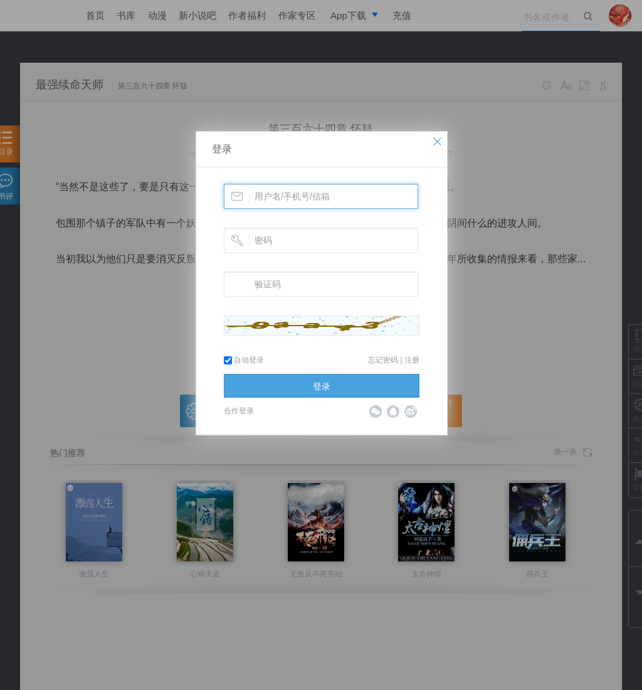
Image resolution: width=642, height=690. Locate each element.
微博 (410, 411)
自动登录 (244, 360)
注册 (411, 360)
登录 (222, 149)
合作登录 (239, 410)
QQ (393, 411)
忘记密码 (383, 360)
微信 (375, 411)
